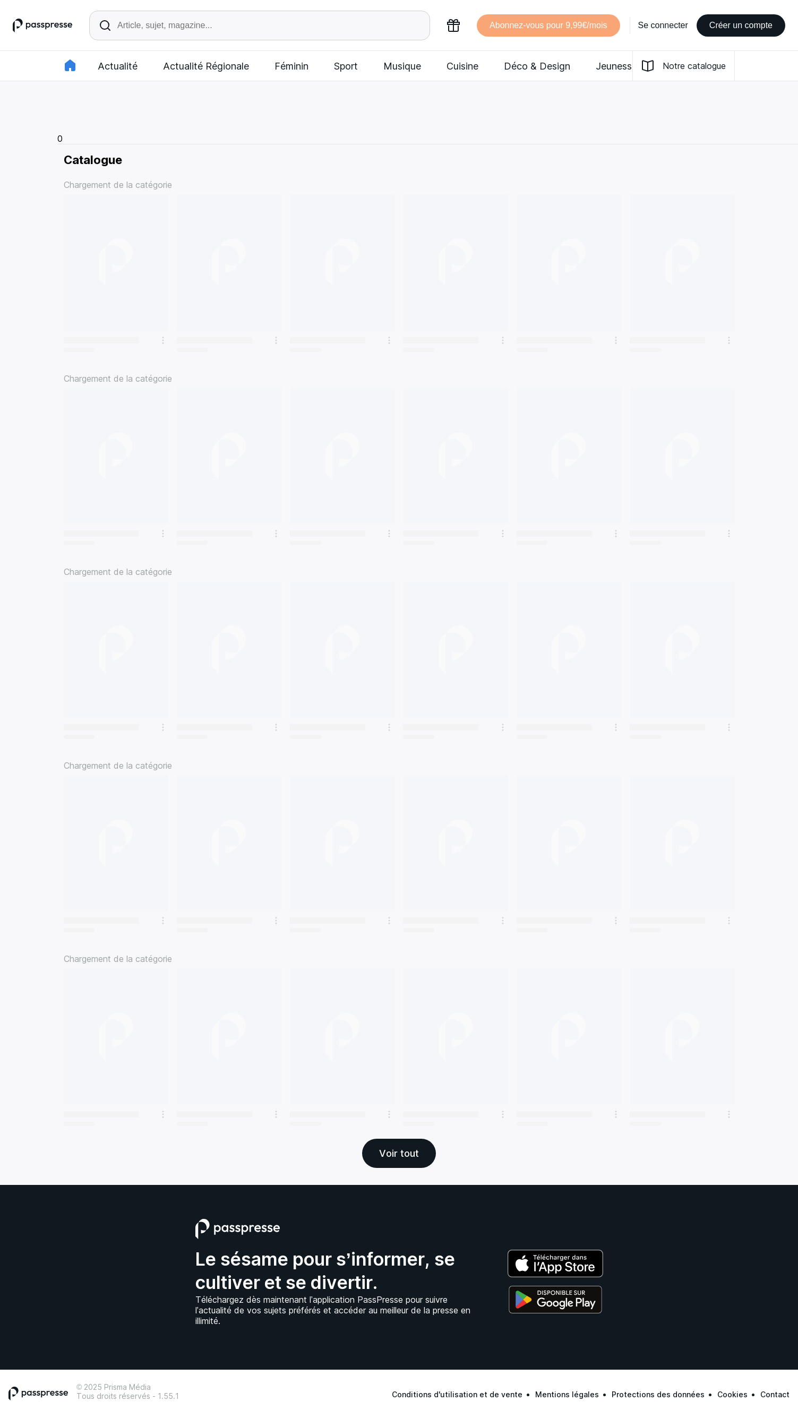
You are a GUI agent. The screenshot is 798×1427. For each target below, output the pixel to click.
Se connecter (663, 25)
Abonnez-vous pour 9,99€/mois (548, 25)
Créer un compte (741, 25)
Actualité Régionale (206, 66)
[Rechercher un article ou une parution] (259, 25)
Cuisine (462, 66)
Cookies (732, 1394)
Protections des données (658, 1394)
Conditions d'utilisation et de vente (457, 1394)
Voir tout (399, 1153)
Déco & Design (537, 66)
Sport (346, 66)
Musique (402, 66)
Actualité (118, 66)
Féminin (291, 66)
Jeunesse (616, 66)
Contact (775, 1394)
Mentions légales (567, 1394)
